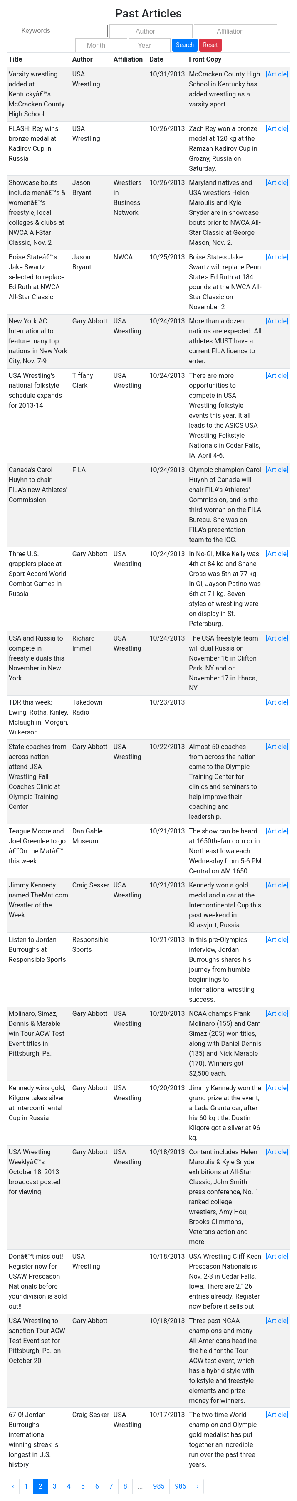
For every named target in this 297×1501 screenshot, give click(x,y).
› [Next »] (197, 1486)
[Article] (277, 74)
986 (180, 1486)
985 (158, 1486)
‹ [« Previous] (13, 1486)
